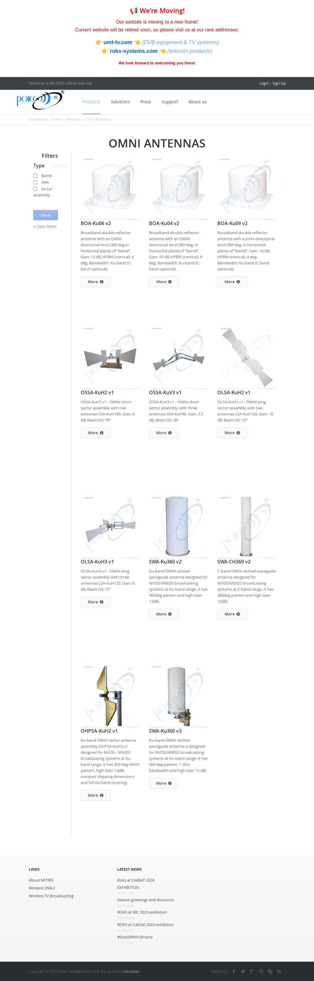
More (95, 282)
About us (197, 102)
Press (144, 102)
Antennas (73, 119)
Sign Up (279, 83)
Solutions (119, 102)
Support (169, 102)
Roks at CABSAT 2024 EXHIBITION (135, 883)
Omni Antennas (98, 119)
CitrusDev (131, 971)
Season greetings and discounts (145, 899)
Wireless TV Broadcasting (51, 896)
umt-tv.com (118, 42)
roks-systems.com (134, 51)
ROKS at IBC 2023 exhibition (142, 912)
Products (90, 102)
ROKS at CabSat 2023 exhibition (145, 924)
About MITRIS (41, 880)
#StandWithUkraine (135, 937)
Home (55, 119)
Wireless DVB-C (42, 888)
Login (264, 83)
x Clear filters (45, 226)
